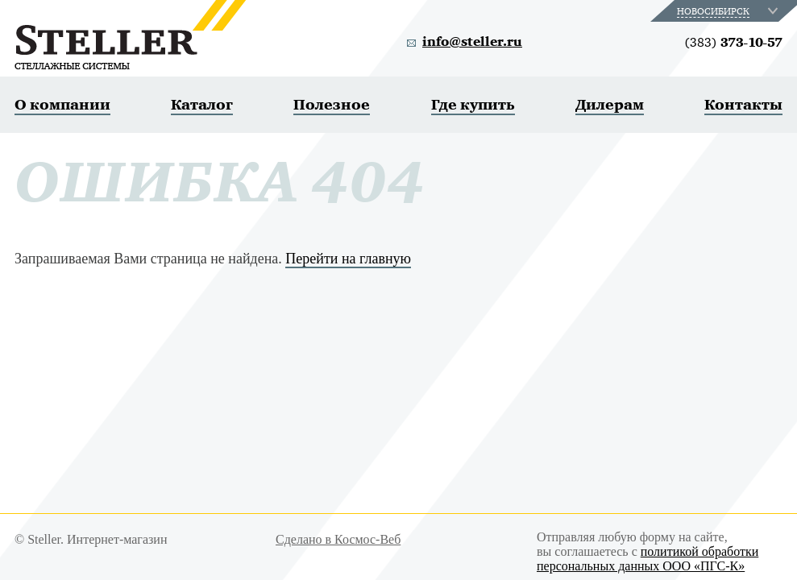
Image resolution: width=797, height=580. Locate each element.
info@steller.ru (472, 42)
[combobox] (729, 11)
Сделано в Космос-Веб (338, 539)
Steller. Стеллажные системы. (130, 34)
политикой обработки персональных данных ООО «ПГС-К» (647, 559)
